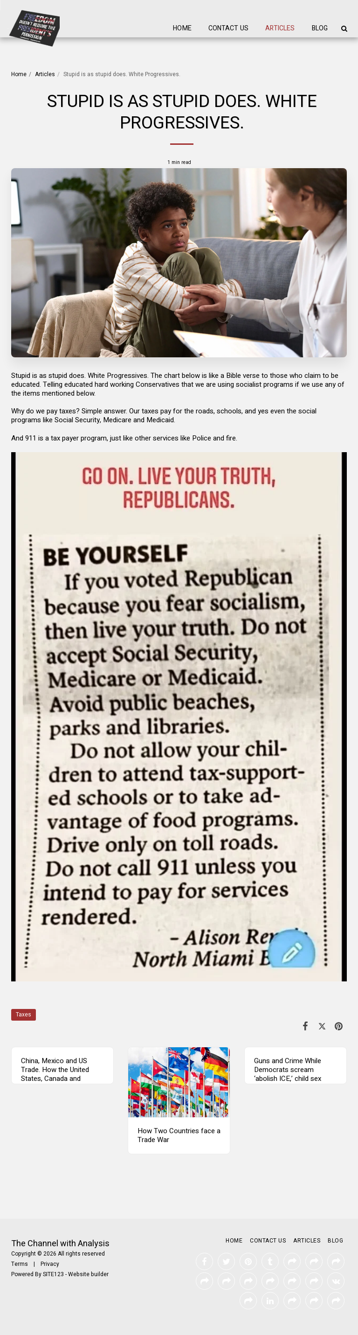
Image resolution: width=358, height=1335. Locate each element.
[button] (344, 28)
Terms (19, 1264)
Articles (45, 74)
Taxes (23, 1014)
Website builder (88, 1274)
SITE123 (53, 1274)
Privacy (50, 1264)
